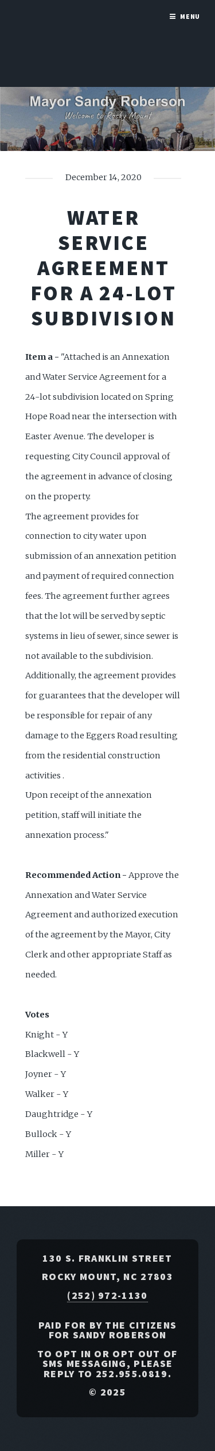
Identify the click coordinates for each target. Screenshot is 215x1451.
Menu (190, 16)
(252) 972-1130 (107, 1295)
